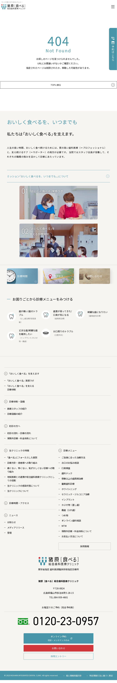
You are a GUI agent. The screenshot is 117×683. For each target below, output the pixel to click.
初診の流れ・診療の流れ (19, 436)
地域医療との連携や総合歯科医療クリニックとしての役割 (30, 481)
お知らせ (11, 525)
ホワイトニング (69, 492)
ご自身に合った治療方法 (73, 460)
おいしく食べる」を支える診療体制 (20, 390)
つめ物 (65, 518)
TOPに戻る (55, 86)
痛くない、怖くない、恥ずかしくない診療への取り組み (30, 472)
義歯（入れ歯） (69, 513)
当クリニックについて (18, 493)
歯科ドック (67, 476)
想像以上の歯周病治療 (72, 481)
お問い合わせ (58, 651)
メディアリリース (15, 530)
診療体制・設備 (17, 404)
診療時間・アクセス (19, 506)
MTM (64, 528)
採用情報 (84, 549)
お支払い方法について (72, 539)
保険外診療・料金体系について (22, 441)
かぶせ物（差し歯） (71, 507)
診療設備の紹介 (14, 416)
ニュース (13, 518)
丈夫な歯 (23, 333)
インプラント (26, 340)
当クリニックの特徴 (19, 453)
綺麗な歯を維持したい (28, 335)
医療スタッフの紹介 (17, 411)
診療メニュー (70, 453)
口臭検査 (66, 471)
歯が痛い (23, 314)
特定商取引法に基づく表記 (101, 678)
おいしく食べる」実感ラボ (20, 383)
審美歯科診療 (68, 486)
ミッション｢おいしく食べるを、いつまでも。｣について (37, 179)
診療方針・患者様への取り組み (22, 465)
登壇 (9, 535)
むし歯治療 (25, 321)
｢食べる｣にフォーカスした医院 (22, 460)
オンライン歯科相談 (71, 523)
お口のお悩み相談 (70, 465)
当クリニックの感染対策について (23, 488)
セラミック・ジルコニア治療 (75, 497)
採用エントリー (58, 659)
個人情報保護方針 (74, 678)
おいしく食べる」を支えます (24, 376)
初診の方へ (14, 429)
